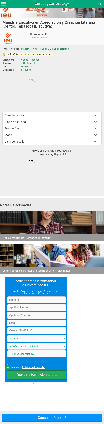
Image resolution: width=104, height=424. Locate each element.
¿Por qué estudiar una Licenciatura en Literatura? (27, 238)
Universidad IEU (39, 34)
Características (14, 115)
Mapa (8, 135)
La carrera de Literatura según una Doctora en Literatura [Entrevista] (36, 270)
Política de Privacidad (33, 367)
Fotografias (12, 128)
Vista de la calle (14, 141)
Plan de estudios (15, 121)
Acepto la (27, 367)
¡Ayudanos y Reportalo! (53, 154)
